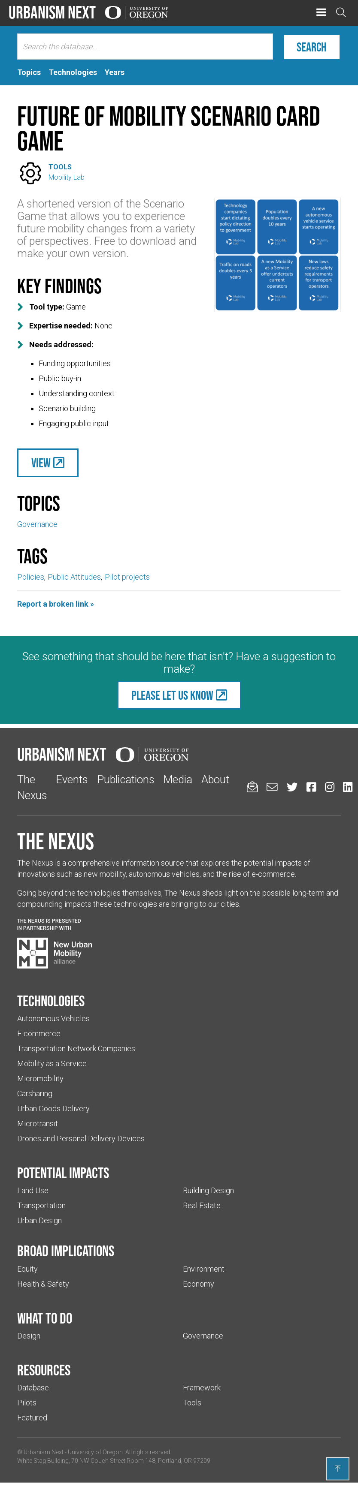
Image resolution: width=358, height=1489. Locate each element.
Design (28, 1335)
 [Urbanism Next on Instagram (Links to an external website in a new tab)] (329, 787)
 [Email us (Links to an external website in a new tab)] (272, 787)
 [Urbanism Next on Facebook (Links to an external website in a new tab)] (311, 787)
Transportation (41, 1205)
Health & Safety (43, 1283)
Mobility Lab (67, 177)
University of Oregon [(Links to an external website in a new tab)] (95, 1452)
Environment (204, 1268)
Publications (126, 779)
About (215, 779)
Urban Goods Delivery (53, 1108)
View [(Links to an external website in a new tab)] (41, 463)
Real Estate (202, 1205)
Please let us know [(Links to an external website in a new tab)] (172, 695)
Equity (27, 1268)
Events (72, 779)
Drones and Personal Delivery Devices (81, 1138)
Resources (43, 1369)
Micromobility (40, 1078)
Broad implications (65, 1250)
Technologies (51, 1000)
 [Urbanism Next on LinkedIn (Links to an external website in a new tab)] (347, 787)
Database (33, 1387)
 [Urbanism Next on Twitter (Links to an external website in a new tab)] (292, 787)
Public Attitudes (74, 576)
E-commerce (39, 1033)
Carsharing (34, 1093)
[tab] (29, 72)
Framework (202, 1387)
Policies (30, 576)
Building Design (208, 1190)
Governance (37, 524)
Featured (32, 1417)
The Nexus (55, 841)
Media (177, 779)
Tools (60, 167)
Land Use (33, 1190)
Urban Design (39, 1220)
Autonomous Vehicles (53, 1018)
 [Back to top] (338, 1468)
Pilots (26, 1402)
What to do (44, 1318)
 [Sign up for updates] (252, 787)
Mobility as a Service (52, 1063)
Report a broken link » (55, 603)
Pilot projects (127, 576)
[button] (321, 13)
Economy (198, 1283)
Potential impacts (63, 1172)
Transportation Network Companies (76, 1048)
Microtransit (37, 1123)
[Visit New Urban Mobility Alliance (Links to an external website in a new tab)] (54, 953)
